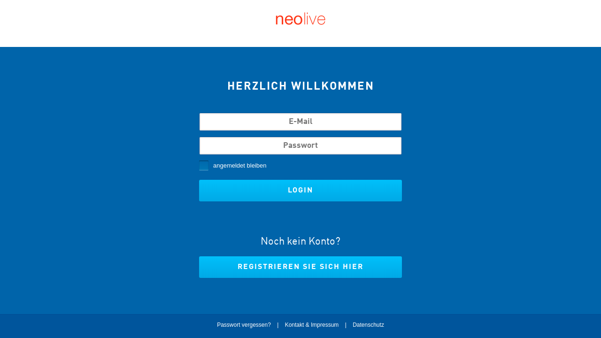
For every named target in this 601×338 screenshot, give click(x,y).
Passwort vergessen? (244, 325)
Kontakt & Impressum (312, 325)
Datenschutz (368, 325)
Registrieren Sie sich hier (300, 267)
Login (300, 190)
